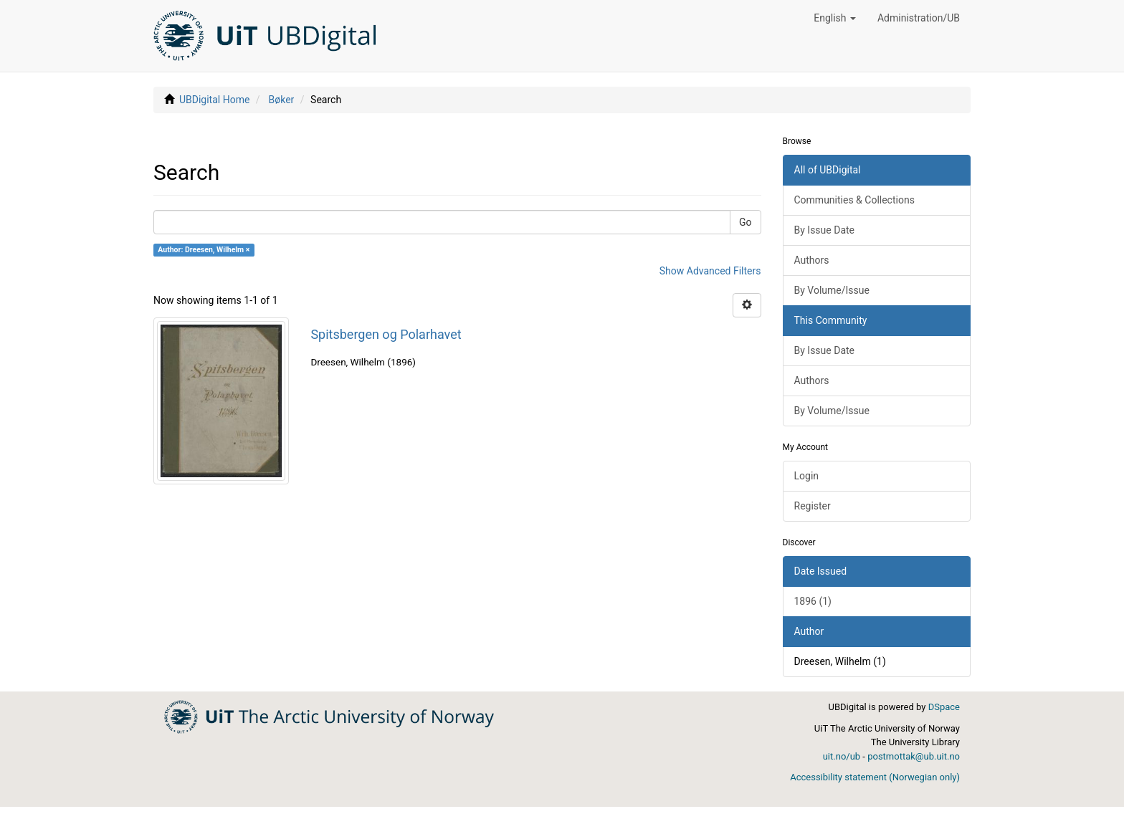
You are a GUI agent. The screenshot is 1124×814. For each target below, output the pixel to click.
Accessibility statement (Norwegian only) (875, 777)
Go (745, 222)
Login (806, 476)
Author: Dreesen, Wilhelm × (203, 249)
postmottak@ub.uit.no (913, 756)
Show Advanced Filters (710, 271)
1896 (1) (813, 601)
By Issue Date (824, 230)
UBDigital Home (214, 99)
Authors (811, 260)
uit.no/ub (841, 756)
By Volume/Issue (832, 290)
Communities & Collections (854, 200)
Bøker (282, 99)
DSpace (944, 707)
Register (812, 506)
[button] (835, 18)
